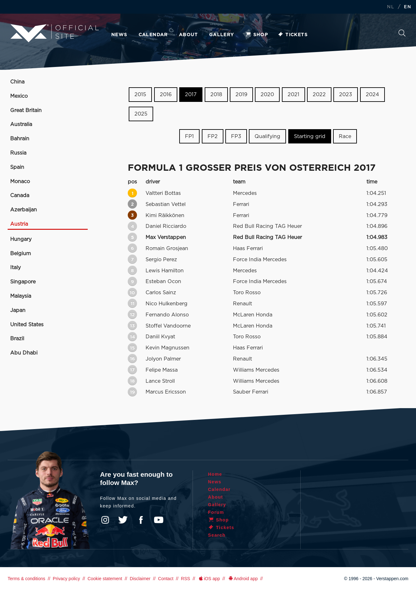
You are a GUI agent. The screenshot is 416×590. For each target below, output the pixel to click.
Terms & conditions (26, 578)
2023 (345, 94)
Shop (256, 35)
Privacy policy (66, 578)
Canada (19, 195)
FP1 (189, 136)
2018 (216, 94)
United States (27, 324)
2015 (140, 94)
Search (402, 33)
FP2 (213, 136)
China (17, 81)
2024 (372, 94)
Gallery (221, 35)
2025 (140, 113)
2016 (166, 94)
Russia (18, 153)
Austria (19, 224)
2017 (191, 94)
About (188, 35)
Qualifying (267, 136)
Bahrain (19, 138)
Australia (21, 124)
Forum (216, 512)
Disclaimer (140, 578)
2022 (319, 94)
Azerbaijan (23, 209)
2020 (267, 94)
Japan (17, 310)
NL (390, 7)
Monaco (20, 181)
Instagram (105, 520)
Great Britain (26, 110)
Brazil (17, 338)
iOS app (209, 578)
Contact (165, 578)
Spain (17, 167)
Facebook (141, 520)
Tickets (292, 35)
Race (345, 136)
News (119, 35)
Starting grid (309, 136)
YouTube (158, 520)
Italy (15, 267)
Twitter (123, 520)
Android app (243, 578)
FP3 (236, 136)
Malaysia (20, 296)
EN (407, 7)
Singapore (23, 281)
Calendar (153, 35)
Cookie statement (104, 578)
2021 (293, 94)
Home (215, 474)
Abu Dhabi (24, 352)
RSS (185, 578)
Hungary (20, 239)
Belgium (20, 253)
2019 (241, 94)
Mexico (19, 96)
